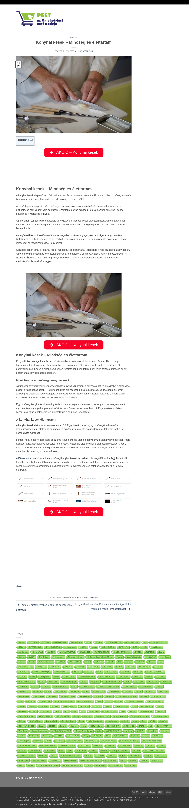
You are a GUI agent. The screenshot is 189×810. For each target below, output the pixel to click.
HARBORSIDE (129, 728)
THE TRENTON (135, 757)
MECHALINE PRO (87, 688)
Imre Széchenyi (85, 51)
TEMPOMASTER (129, 688)
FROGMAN (61, 663)
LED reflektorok (45, 703)
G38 (119, 663)
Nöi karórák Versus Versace (64, 703)
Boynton (21, 737)
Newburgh (134, 737)
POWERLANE (55, 668)
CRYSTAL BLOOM (45, 718)
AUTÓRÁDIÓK (67, 802)
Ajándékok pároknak (95, 723)
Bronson (21, 708)
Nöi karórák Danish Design (152, 742)
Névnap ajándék (51, 723)
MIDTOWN (138, 673)
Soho (70, 752)
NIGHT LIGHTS (144, 668)
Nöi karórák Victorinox (75, 658)
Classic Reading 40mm (26, 718)
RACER (83, 683)
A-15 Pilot (99, 663)
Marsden (129, 663)
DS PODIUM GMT (113, 728)
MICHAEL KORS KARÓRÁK (61, 732)
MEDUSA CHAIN (99, 693)
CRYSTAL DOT (24, 693)
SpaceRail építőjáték (134, 658)
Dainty (86, 737)
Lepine (161, 654)
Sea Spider (160, 678)
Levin (99, 673)
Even (143, 723)
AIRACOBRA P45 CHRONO (90, 762)
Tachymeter (95, 683)
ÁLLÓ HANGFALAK (128, 802)
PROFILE (22, 678)
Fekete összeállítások (85, 703)
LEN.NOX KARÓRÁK (113, 732)
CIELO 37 (136, 752)
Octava (32, 678)
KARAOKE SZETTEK (25, 799)
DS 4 (20, 703)
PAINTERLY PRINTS (102, 654)
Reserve (149, 678)
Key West (163, 723)
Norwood (144, 762)
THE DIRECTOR (73, 737)
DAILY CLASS (161, 757)
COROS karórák (123, 678)
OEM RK (119, 668)
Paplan (88, 767)
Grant (135, 723)
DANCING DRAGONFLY (122, 654)
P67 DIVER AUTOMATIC (155, 673)
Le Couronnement (147, 713)
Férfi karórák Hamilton (47, 747)
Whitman (104, 752)
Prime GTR (137, 678)
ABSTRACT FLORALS (67, 654)
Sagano (41, 728)
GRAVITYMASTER (63, 718)
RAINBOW (51, 654)
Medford (93, 752)
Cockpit (88, 663)
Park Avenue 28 (35, 752)
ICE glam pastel (70, 649)
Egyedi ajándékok (68, 723)
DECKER (52, 728)
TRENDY (22, 752)
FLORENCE (150, 654)
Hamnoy (151, 663)
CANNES (138, 654)
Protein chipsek (58, 658)
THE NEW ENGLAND (155, 703)
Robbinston (44, 708)
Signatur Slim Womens (39, 732)
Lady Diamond (156, 649)
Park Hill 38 (100, 757)
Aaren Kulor (23, 732)
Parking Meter (44, 678)
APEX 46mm (23, 688)
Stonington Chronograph (120, 752)
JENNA (21, 649)
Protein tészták (24, 698)
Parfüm (76, 718)
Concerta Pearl (38, 654)
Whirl (123, 713)
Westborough (33, 737)
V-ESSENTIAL (114, 693)
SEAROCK (45, 644)
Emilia (99, 732)
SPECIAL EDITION (39, 762)
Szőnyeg (22, 723)
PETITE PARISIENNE (114, 644)
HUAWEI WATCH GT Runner (126, 698)
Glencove (55, 708)
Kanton (56, 678)
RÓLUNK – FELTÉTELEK (30, 780)
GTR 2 (138, 693)
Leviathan (161, 713)
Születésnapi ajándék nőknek (48, 767)
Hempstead (96, 708)
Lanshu (127, 683)
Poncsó (119, 658)
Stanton (145, 737)
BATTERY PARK (70, 762)
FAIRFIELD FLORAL (53, 649)
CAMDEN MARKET (60, 688)
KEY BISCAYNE (124, 747)
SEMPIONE (163, 693)
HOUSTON (43, 757)
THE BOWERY (151, 658)
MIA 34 (54, 757)
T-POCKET (84, 708)
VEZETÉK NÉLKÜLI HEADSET (45, 802)
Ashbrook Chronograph (26, 757)
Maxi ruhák (87, 718)
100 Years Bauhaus (45, 663)
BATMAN (98, 698)
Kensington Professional (135, 703)
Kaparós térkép (112, 723)
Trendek (21, 644)
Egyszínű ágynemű (102, 718)
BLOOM (31, 658)
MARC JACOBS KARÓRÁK (154, 752)
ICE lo (89, 644)
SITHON (119, 703)
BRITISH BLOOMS (108, 649)
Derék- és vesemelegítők (42, 673)
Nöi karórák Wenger (74, 742)
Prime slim (37, 693)
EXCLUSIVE (139, 683)
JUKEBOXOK (66, 799)
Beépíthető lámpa (35, 723)
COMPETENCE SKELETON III (108, 688)
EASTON (142, 728)
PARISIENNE (50, 752)
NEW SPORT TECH (106, 678)
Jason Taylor (53, 683)
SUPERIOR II (93, 668)
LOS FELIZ (128, 693)
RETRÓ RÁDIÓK (83, 802)
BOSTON (110, 663)
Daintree (144, 698)
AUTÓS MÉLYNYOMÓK (108, 799)
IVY (145, 644)
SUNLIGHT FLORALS (158, 644)
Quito (65, 708)
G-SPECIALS (156, 762)
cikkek (19, 588)
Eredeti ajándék (76, 644)
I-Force (41, 683)
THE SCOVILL (84, 747)
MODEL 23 (59, 742)
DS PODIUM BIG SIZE (26, 728)
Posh (134, 708)
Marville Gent (43, 658)
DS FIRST (59, 737)
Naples (122, 757)
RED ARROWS (85, 698)
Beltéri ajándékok (110, 762)
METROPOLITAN (147, 708)
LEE (66, 713)
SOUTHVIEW (130, 767)
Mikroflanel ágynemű (160, 718)
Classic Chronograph (69, 683)
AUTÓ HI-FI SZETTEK (149, 799)
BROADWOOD (61, 693)
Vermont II (112, 757)
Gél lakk (21, 663)
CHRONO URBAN (158, 698)
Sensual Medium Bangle (84, 732)
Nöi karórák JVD (91, 742)
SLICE (135, 649)
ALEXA (160, 708)
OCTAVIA (83, 649)
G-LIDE (31, 663)
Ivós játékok (52, 698)
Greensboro (111, 747)
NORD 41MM (23, 762)
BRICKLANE (75, 693)
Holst (161, 663)
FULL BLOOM (81, 752)
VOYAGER (68, 668)
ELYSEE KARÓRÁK (163, 728)
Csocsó (81, 723)
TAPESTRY (33, 644)
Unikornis (125, 723)
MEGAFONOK (23, 802)
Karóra (21, 767)
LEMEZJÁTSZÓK (129, 799)
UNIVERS (89, 673)
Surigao (21, 658)
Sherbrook (165, 732)
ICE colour (158, 668)
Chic (107, 737)
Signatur (32, 708)
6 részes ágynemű (120, 718)
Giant (75, 713)
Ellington (148, 757)
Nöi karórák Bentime (109, 742)
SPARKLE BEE (85, 654)
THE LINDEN (152, 683)
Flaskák (30, 767)
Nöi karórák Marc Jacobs (27, 747)
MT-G (123, 762)
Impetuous (128, 732)
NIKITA (144, 649)
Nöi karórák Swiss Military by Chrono (100, 658)
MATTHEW (77, 673)
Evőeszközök (166, 683)
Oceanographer (24, 742)
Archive (94, 649)
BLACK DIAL (123, 649)
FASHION (150, 747)
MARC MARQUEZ (120, 737)
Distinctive (37, 742)
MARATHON (97, 737)
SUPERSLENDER (60, 644)
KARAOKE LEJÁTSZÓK (48, 799)
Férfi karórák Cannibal (67, 747)
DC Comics (31, 703)
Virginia (57, 713)
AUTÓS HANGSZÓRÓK (85, 799)
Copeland (46, 688)
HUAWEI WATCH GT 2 (26, 683)
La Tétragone (93, 713)
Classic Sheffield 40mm (87, 678)
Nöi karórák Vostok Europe (129, 742)
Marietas (88, 757)
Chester (159, 688)
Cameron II (80, 668)
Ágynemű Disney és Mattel (140, 718)
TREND (107, 708)
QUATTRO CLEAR (35, 649)
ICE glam (99, 644)
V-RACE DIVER (111, 673)
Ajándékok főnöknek (68, 698)
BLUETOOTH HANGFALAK (105, 802)
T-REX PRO (125, 673)
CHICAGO (140, 663)
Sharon (48, 742)
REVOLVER (41, 668)
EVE (83, 713)
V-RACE (35, 688)
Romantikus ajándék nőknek (72, 767)
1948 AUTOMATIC (121, 708)
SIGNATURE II (24, 673)
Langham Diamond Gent (112, 683)
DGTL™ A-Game (96, 728)
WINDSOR (130, 668)
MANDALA (22, 713)
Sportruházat (164, 658)
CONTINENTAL (69, 678)
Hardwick (74, 728)
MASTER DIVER (75, 663)
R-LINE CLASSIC (146, 688)
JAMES (152, 723)
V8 (151, 728)
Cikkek (73, 38)
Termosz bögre (39, 698)
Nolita (61, 752)
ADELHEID (98, 747)
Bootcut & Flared (115, 767)
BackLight (133, 762)
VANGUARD (107, 668)
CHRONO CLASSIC (62, 673)
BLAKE (33, 713)
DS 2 (99, 703)
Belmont (63, 728)
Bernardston (152, 732)
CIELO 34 (140, 732)
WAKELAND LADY (132, 644)
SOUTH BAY (150, 693)
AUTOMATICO (55, 762)
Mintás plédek (100, 767)
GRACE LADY (45, 713)
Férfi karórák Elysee (109, 713)
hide (30, 140)
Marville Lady (23, 654)
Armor (84, 728)
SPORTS (109, 698)
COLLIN (108, 703)
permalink (94, 599)
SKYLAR (133, 713)
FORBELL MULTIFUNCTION (70, 757)
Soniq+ (48, 693)
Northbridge (47, 737)
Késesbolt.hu (25, 459)
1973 (73, 708)
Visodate (161, 747)
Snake (86, 693)
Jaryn (74, 688)
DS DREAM (157, 737)
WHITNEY (138, 747)
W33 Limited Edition (25, 668)
